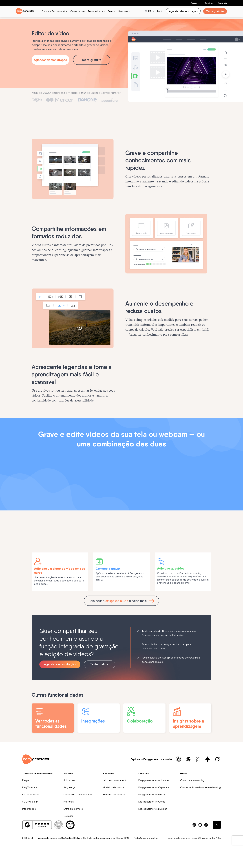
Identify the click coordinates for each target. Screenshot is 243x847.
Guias (183, 774)
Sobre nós (222, 3)
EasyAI (25, 781)
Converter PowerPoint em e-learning (200, 788)
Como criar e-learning (192, 781)
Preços (111, 11)
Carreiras (208, 3)
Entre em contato (73, 809)
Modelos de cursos (113, 788)
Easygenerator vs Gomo (151, 802)
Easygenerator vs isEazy (151, 795)
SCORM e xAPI (30, 802)
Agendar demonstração (50, 60)
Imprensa (69, 802)
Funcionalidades (96, 11)
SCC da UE (27, 839)
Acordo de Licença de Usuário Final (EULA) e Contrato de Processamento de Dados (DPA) (83, 839)
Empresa (68, 774)
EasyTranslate (29, 788)
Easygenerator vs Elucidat (152, 809)
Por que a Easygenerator (54, 11)
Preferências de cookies (146, 839)
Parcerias (195, 3)
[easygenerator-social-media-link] (194, 825)
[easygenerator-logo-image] (25, 10)
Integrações (29, 809)
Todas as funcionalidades (37, 774)
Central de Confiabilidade (78, 795)
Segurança (69, 788)
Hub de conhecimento (115, 781)
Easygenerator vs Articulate (153, 781)
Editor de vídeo (31, 795)
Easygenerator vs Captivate (153, 788)
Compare (143, 774)
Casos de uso (77, 11)
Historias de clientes (114, 795)
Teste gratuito (92, 60)
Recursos (108, 774)
